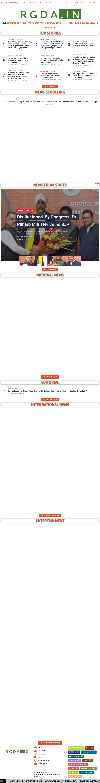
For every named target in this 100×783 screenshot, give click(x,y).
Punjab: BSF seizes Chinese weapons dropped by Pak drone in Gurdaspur (19, 60)
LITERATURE (94, 23)
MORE (56, 27)
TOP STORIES (11, 23)
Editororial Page (13, 388)
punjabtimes (13, 50)
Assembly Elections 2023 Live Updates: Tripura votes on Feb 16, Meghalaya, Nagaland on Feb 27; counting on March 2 (51, 45)
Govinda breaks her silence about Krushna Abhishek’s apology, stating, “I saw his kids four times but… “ (47, 391)
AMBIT (47, 772)
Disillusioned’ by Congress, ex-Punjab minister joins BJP (84, 45)
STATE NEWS (21, 23)
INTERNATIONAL (40, 23)
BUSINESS (85, 23)
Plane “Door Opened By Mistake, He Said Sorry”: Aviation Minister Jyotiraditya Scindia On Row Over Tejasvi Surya (20, 45)
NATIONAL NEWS (12, 39)
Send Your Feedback (40, 3)
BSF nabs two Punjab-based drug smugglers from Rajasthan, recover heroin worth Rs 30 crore (18, 75)
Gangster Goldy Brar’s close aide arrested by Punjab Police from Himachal (52, 60)
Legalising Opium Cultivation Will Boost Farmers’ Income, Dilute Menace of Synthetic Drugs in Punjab (84, 60)
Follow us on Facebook (56, 3)
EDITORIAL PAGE (61, 23)
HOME (4, 23)
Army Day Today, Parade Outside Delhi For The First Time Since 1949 (50, 75)
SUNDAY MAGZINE (74, 23)
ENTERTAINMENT (47, 27)
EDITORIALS (51, 23)
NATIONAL (30, 23)
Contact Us (27, 3)
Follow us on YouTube (88, 3)
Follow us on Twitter (73, 3)
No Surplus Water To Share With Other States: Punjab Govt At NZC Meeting (85, 75)
